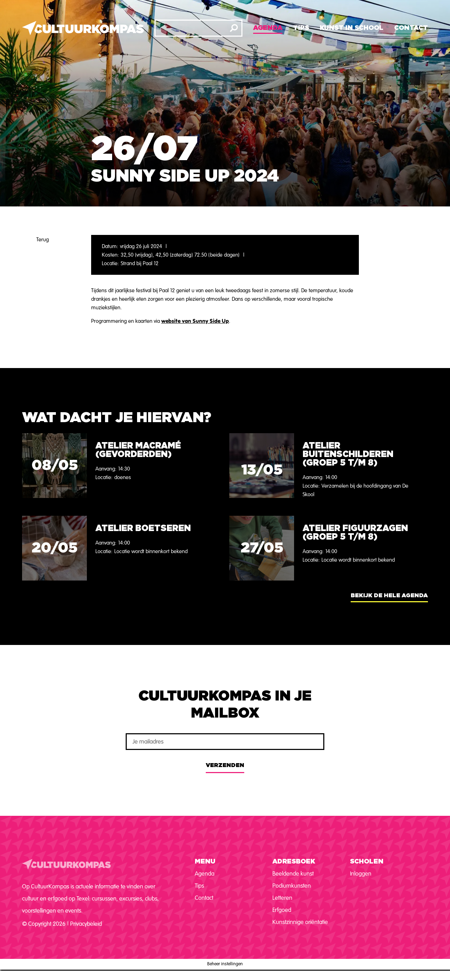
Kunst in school (351, 28)
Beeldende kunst (293, 873)
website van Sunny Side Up (195, 320)
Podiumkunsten (291, 885)
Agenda (267, 28)
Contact (411, 28)
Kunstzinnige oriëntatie (300, 922)
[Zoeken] (233, 28)
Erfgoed (281, 910)
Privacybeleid (86, 924)
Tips (301, 28)
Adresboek (293, 862)
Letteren (282, 898)
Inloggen (360, 873)
